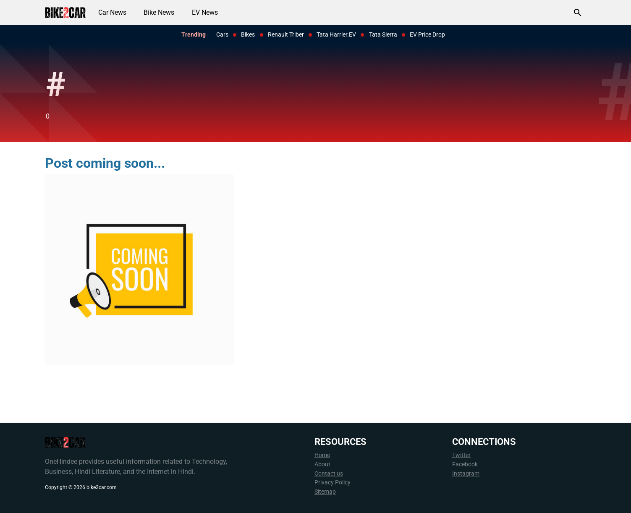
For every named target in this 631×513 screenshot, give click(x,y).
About (322, 464)
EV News (205, 12)
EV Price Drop (427, 34)
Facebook (465, 464)
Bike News (159, 12)
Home (322, 455)
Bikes (248, 34)
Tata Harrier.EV (336, 34)
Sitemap (325, 491)
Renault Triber (286, 34)
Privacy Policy (332, 482)
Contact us (328, 473)
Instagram (465, 473)
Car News (112, 12)
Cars (222, 34)
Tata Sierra (383, 34)
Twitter (461, 455)
